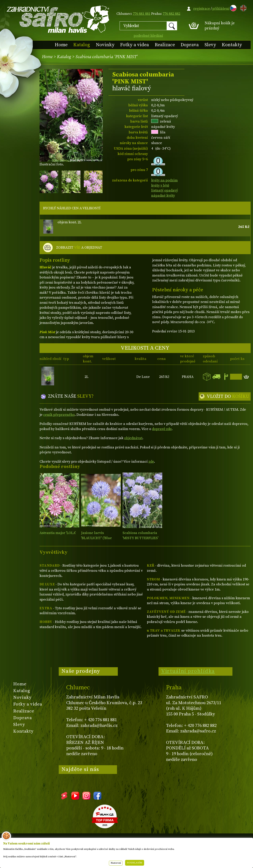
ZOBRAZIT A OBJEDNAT (79, 247)
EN (242, 7)
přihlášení (220, 8)
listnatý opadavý (164, 190)
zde (151, 461)
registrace (201, 8)
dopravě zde (162, 429)
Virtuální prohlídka (188, 671)
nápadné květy (163, 195)
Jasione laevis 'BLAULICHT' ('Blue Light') (96, 538)
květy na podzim (164, 180)
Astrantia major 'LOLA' (58, 533)
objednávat (133, 438)
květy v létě (160, 185)
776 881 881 (141, 13)
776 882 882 (171, 13)
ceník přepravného (59, 414)
